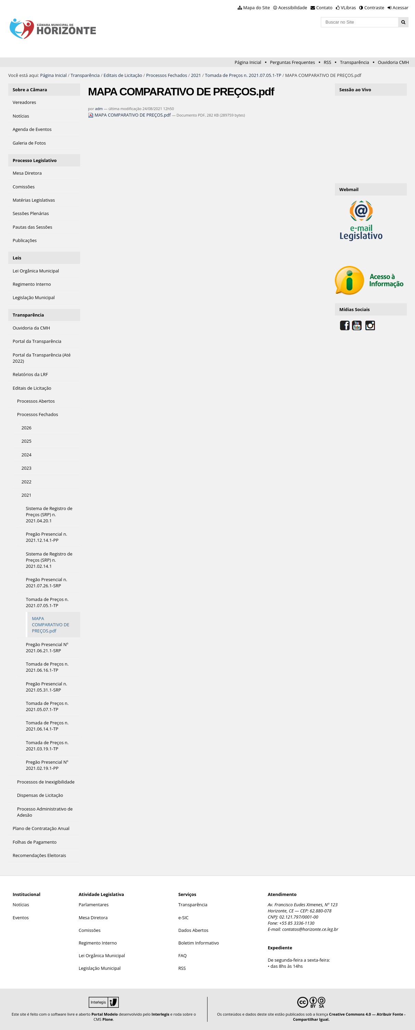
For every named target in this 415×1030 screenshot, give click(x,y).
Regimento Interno (98, 943)
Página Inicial (248, 62)
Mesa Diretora (93, 917)
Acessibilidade (292, 7)
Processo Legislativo (34, 160)
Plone (107, 1019)
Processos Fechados (166, 75)
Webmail (349, 189)
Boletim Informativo (198, 943)
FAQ (182, 955)
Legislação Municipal (100, 968)
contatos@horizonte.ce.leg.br (310, 929)
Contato (324, 7)
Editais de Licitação (123, 75)
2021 (196, 75)
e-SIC (183, 917)
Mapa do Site (256, 7)
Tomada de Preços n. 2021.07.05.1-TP (243, 75)
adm (99, 108)
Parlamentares (94, 904)
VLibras (348, 7)
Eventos (21, 917)
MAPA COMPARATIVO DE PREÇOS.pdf (130, 115)
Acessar (400, 7)
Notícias (21, 904)
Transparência (354, 62)
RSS (327, 62)
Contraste (374, 7)
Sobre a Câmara (30, 89)
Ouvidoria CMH (393, 62)
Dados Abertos (193, 930)
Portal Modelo (104, 1014)
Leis (17, 258)
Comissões (90, 930)
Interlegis (160, 1014)
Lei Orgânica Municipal (102, 955)
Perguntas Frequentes (292, 62)
